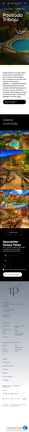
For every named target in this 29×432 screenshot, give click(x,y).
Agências (5, 373)
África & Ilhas (6, 326)
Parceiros (5, 369)
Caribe (16, 331)
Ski (3, 353)
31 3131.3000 (6, 312)
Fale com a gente (7, 376)
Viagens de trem (19, 347)
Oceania (5, 336)
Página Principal (8, 9)
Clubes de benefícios (11, 393)
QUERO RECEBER (12, 274)
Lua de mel (5, 349)
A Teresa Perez (6, 362)
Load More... (14, 232)
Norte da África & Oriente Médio (19, 334)
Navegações (18, 349)
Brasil (4, 331)
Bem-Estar (5, 351)
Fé (3, 347)
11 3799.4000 (6, 307)
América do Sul (6, 329)
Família (4, 345)
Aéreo (5, 390)
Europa (4, 333)
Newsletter (5, 380)
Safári (16, 351)
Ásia (16, 329)
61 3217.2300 (6, 316)
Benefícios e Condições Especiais (11, 386)
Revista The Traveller (8, 366)
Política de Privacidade (6, 405)
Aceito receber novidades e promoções (15, 269)
